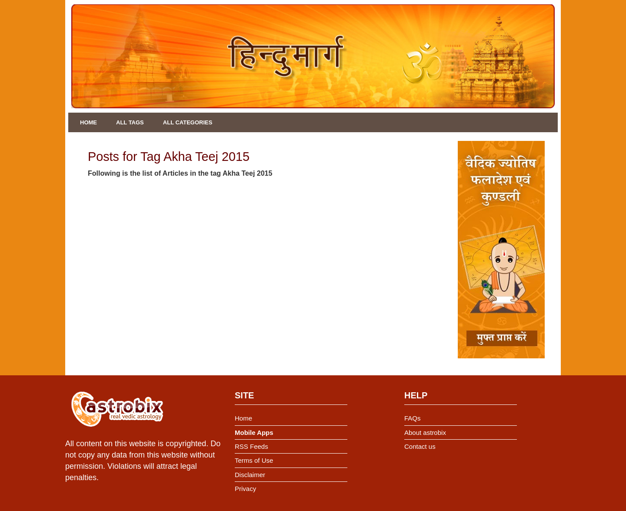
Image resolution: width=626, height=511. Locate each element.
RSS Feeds (251, 446)
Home (88, 122)
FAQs (412, 418)
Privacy (245, 488)
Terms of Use (254, 460)
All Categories (188, 122)
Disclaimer (250, 474)
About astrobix (425, 432)
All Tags (130, 122)
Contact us (420, 446)
